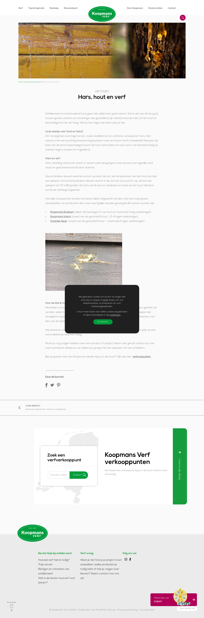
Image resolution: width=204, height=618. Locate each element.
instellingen (115, 315)
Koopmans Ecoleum (62, 212)
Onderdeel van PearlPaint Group (96, 610)
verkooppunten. (142, 356)
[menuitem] (23, 8)
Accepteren (102, 322)
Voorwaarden (147, 610)
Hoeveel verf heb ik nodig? (54, 560)
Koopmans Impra (60, 216)
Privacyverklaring (127, 610)
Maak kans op (173, 599)
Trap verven (45, 564)
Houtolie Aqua (58, 221)
